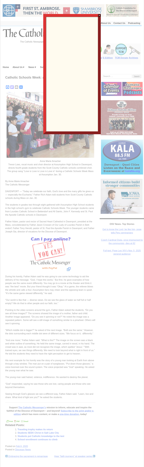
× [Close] (99, 15)
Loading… (72, 73)
